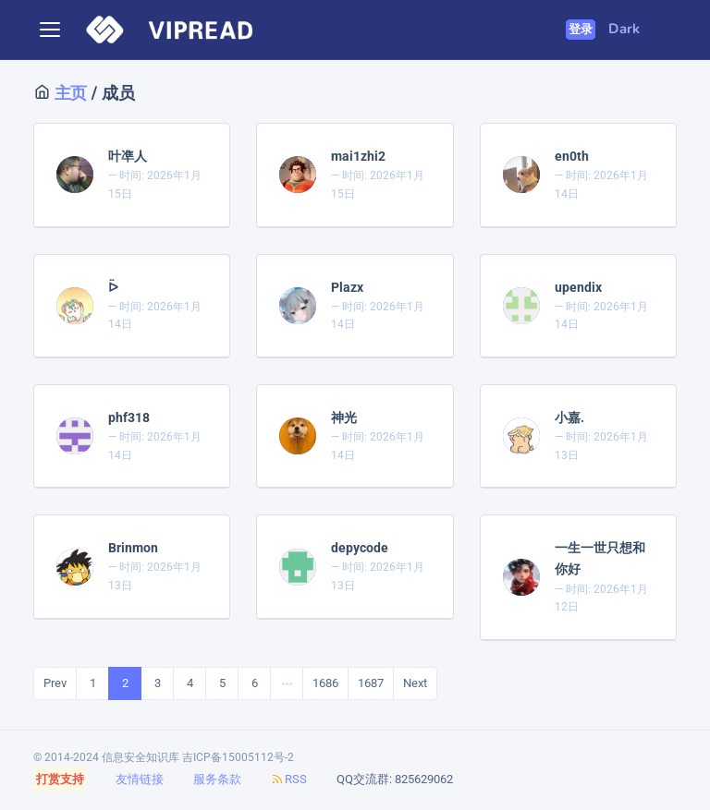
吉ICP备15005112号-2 (238, 757)
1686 (325, 683)
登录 (581, 29)
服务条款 (217, 779)
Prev (55, 683)
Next (415, 683)
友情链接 (140, 779)
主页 (68, 92)
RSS (289, 779)
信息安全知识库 (140, 757)
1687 (371, 683)
